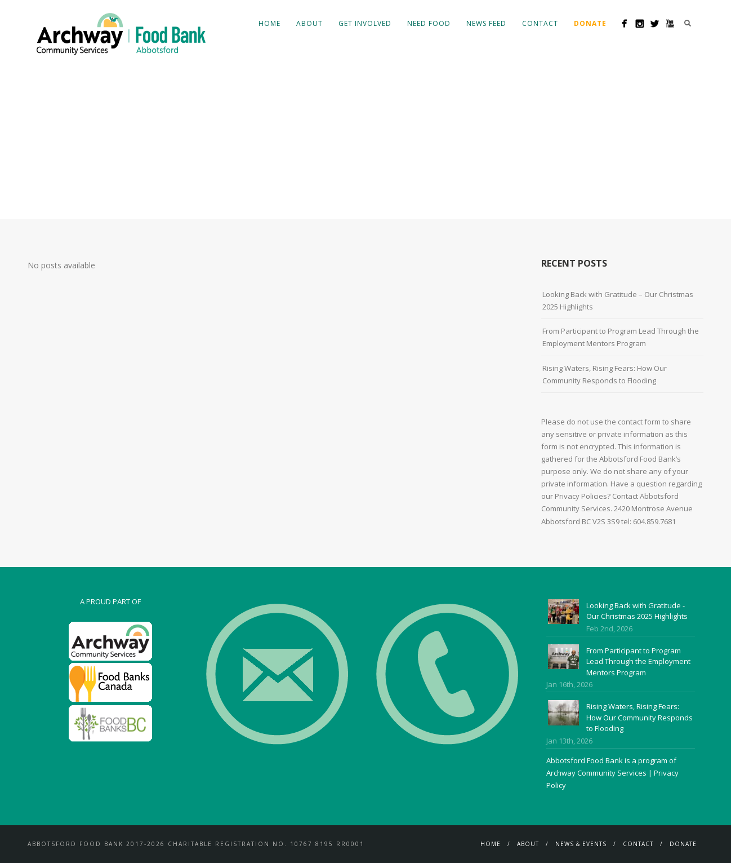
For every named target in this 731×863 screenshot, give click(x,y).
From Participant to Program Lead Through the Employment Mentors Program (620, 337)
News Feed (486, 23)
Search (687, 23)
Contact (540, 23)
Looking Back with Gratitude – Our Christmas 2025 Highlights (617, 300)
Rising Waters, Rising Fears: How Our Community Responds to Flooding (604, 374)
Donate (683, 844)
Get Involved (364, 23)
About (309, 23)
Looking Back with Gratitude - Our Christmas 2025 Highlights (637, 611)
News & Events (581, 844)
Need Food (429, 23)
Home (269, 23)
